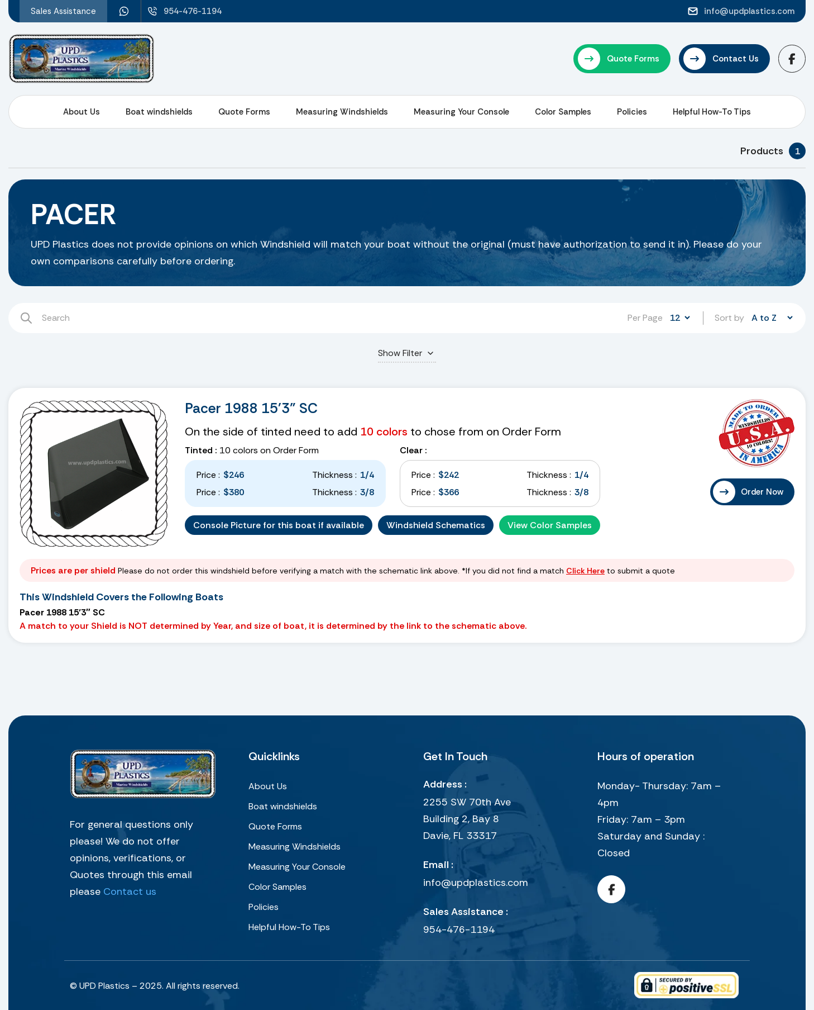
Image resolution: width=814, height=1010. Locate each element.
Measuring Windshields (342, 111)
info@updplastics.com (475, 882)
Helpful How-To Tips (712, 111)
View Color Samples (549, 525)
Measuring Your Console (461, 111)
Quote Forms (244, 111)
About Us (81, 111)
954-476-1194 (459, 929)
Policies (632, 111)
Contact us (129, 891)
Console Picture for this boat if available (278, 525)
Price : (208, 475)
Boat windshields (159, 111)
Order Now (762, 491)
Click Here (585, 571)
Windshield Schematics (435, 525)
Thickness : (334, 475)
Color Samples (563, 111)
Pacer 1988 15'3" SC (251, 408)
